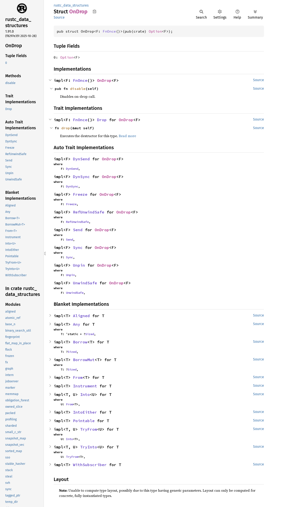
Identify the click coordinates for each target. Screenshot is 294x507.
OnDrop (104, 80)
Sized (89, 334)
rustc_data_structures (71, 5)
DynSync (81, 176)
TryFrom (88, 429)
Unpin (79, 265)
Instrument (85, 385)
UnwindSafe (85, 282)
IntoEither (85, 412)
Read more (127, 135)
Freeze (80, 194)
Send (78, 229)
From (78, 377)
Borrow (80, 341)
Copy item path (94, 11)
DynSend (81, 158)
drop (65, 128)
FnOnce (109, 31)
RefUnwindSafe (88, 212)
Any (76, 324)
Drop (102, 119)
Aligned (81, 315)
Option (155, 31)
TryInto (88, 446)
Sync (78, 247)
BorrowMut (84, 359)
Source (59, 17)
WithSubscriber (90, 464)
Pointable (84, 420)
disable (77, 88)
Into (85, 394)
